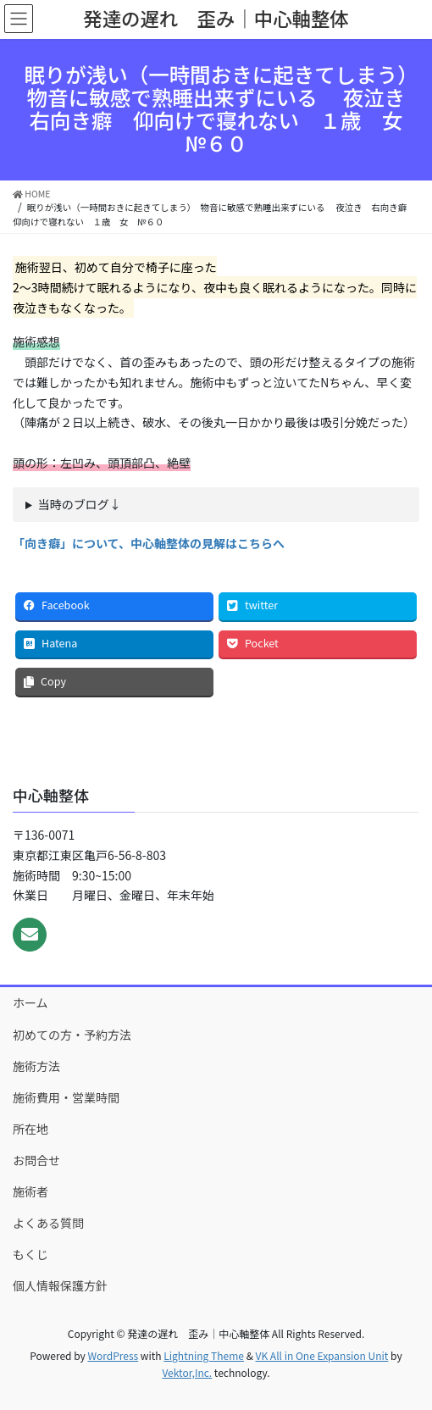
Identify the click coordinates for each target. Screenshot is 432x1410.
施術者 (30, 1191)
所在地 (30, 1128)
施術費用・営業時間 (66, 1097)
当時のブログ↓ (79, 504)
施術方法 (36, 1066)
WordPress (112, 1355)
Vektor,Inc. (187, 1372)
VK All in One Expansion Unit (322, 1355)
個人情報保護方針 (60, 1285)
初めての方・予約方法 (72, 1034)
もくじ (30, 1254)
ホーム (30, 1002)
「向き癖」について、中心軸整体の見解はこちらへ (149, 543)
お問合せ (36, 1160)
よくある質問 (48, 1222)
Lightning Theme (203, 1355)
